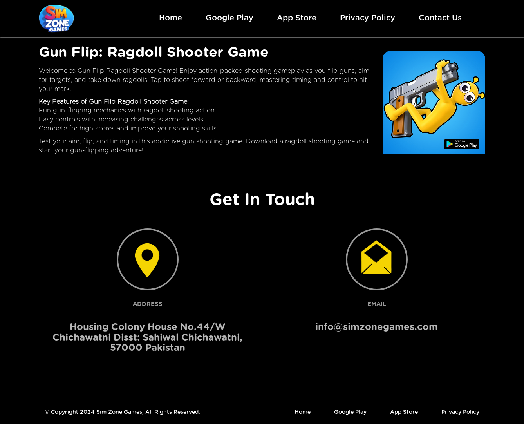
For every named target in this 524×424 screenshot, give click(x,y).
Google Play (229, 18)
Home (170, 18)
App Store (296, 18)
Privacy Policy (367, 18)
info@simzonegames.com (376, 327)
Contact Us (440, 18)
